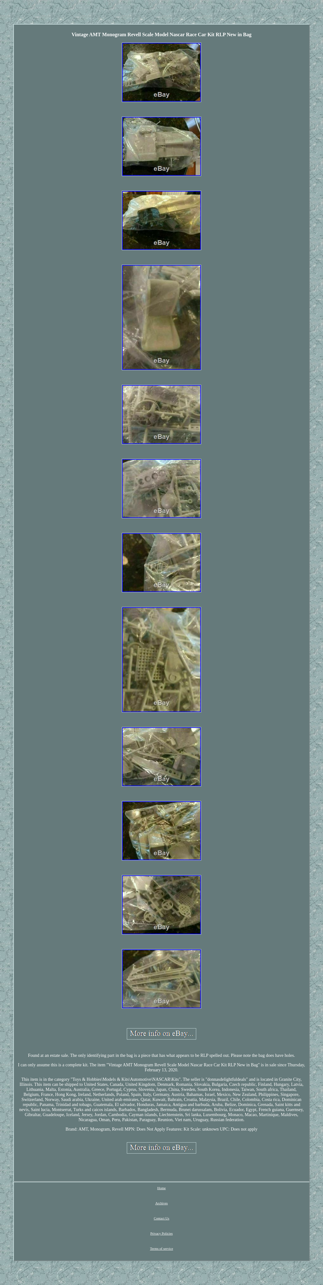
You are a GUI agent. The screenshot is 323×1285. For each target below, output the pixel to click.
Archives (161, 1203)
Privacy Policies (161, 1233)
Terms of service (161, 1248)
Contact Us (161, 1218)
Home (161, 1188)
